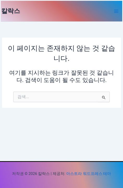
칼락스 (10, 11)
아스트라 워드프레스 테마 (88, 173)
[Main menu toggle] (116, 11)
